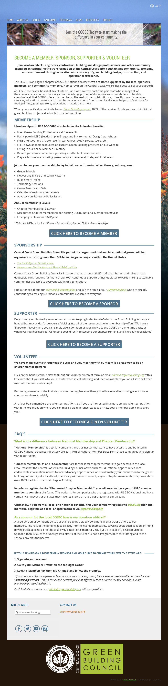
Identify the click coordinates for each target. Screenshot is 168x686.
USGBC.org (134, 505)
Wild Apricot (129, 679)
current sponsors (116, 290)
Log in (158, 5)
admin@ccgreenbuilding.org (128, 375)
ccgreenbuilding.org (91, 509)
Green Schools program (76, 109)
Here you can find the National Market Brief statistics (47, 267)
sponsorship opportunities (60, 290)
